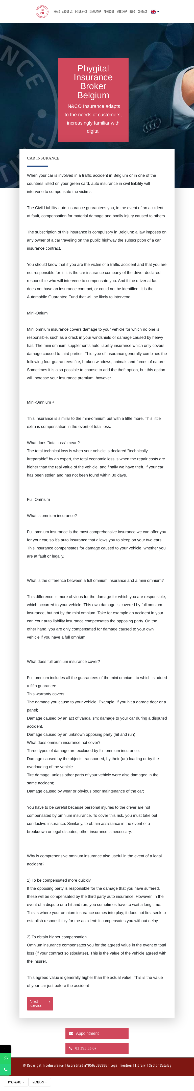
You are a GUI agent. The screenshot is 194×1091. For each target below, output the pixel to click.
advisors (109, 11)
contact (142, 11)
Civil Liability (46, 208)
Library (140, 1065)
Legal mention (121, 1065)
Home (57, 11)
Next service (40, 1004)
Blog (132, 11)
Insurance (81, 11)
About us (67, 11)
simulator (95, 11)
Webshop (122, 11)
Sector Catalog (160, 1065)
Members (38, 1082)
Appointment (87, 1034)
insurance (15, 1082)
